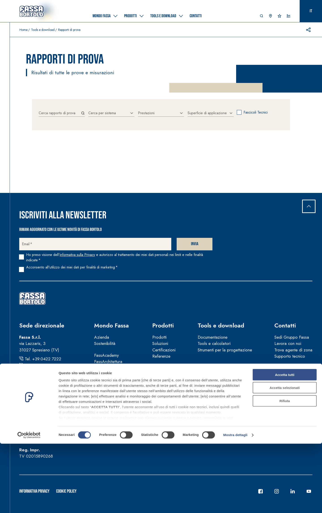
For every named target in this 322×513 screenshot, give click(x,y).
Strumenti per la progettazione (225, 350)
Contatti (285, 325)
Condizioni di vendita (113, 411)
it (311, 11)
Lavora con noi (287, 343)
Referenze (161, 356)
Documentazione (212, 337)
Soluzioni (160, 343)
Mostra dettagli (235, 504)
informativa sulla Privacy (77, 254)
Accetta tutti (284, 444)
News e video (106, 386)
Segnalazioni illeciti (111, 430)
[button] (261, 17)
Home (23, 29)
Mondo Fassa (111, 325)
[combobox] (111, 113)
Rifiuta (285, 470)
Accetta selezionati (284, 457)
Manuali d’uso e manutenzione (121, 417)
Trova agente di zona (293, 350)
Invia (194, 244)
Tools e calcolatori (214, 343)
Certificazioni (164, 350)
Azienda (101, 337)
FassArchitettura (108, 362)
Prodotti (163, 325)
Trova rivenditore (289, 368)
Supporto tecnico (289, 356)
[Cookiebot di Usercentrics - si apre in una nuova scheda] (29, 504)
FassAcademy (106, 355)
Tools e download (43, 29)
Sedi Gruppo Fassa (291, 337)
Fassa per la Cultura (112, 368)
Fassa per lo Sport (110, 374)
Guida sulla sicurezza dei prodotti (124, 423)
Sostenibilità (104, 343)
